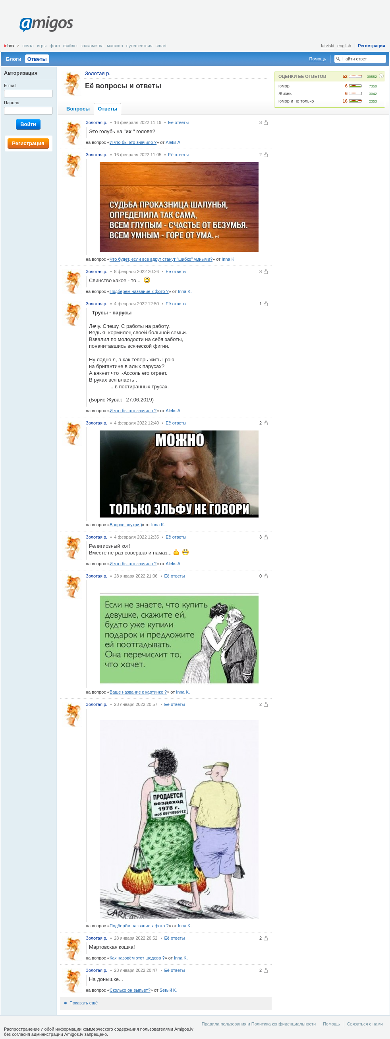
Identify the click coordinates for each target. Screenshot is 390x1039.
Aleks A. (173, 142)
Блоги (13, 59)
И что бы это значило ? (133, 142)
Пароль (11, 102)
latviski (327, 45)
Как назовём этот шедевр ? (137, 958)
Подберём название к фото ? (139, 291)
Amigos (46, 24)
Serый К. (168, 990)
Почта (28, 45)
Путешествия (139, 45)
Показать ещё (84, 1002)
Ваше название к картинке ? (138, 692)
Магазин (115, 45)
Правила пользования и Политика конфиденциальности (259, 1024)
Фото (55, 45)
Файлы (70, 45)
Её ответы (178, 122)
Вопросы (78, 109)
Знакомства (92, 45)
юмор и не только (296, 101)
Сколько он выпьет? (130, 990)
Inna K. (229, 259)
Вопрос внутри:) (126, 524)
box (11, 45)
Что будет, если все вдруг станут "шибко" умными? (161, 259)
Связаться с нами (365, 1024)
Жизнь (285, 93)
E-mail (10, 85)
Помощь (317, 58)
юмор (284, 85)
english (344, 45)
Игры (41, 45)
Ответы (37, 59)
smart (161, 45)
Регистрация (371, 45)
